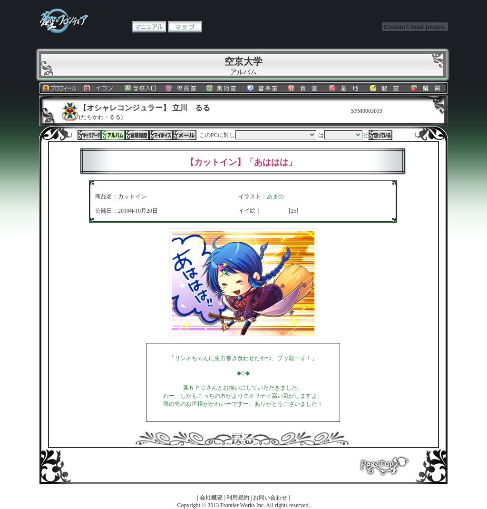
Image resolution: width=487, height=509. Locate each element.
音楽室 (264, 88)
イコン (100, 88)
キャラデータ (89, 135)
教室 (386, 88)
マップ (185, 26)
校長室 (182, 88)
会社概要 (211, 497)
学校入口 (141, 88)
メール (184, 135)
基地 (345, 88)
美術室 (223, 88)
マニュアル (149, 26)
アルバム (113, 135)
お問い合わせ (270, 497)
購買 (427, 88)
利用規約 (237, 497)
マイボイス (161, 135)
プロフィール (59, 88)
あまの (275, 196)
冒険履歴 (137, 135)
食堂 (304, 88)
